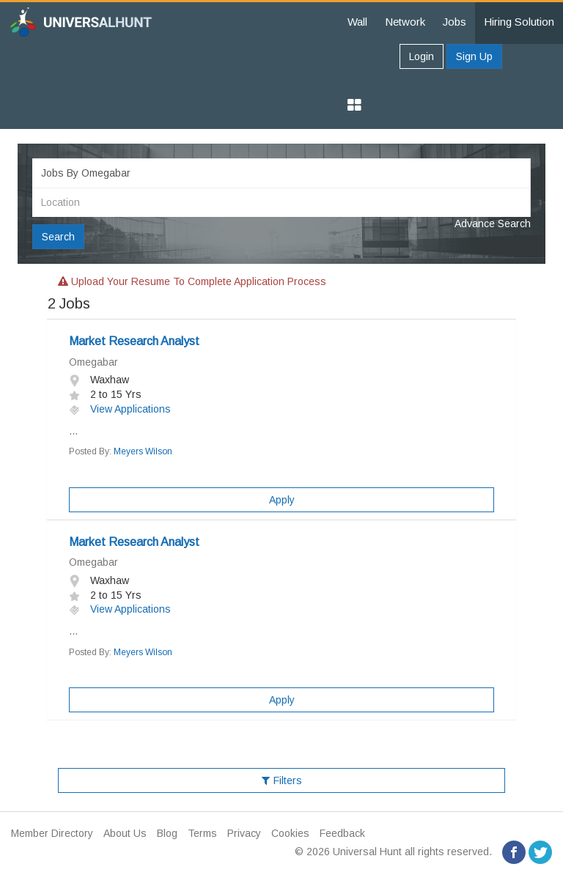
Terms (202, 833)
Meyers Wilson (143, 451)
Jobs (454, 21)
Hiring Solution (519, 21)
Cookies (290, 833)
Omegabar (93, 362)
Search (58, 237)
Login (421, 56)
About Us (125, 833)
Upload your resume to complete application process (192, 281)
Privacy (244, 833)
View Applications (120, 409)
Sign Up (474, 56)
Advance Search (493, 223)
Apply (282, 500)
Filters (282, 780)
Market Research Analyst (134, 341)
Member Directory (52, 833)
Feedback (342, 833)
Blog (167, 833)
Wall (357, 21)
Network (405, 21)
